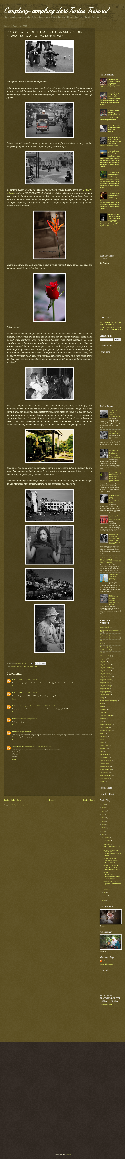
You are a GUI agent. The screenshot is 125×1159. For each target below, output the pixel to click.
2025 (103, 807)
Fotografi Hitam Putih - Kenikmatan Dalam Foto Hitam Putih (115, 498)
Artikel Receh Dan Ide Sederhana (23, 747)
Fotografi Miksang (105, 686)
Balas (14, 686)
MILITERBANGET (106, 1005)
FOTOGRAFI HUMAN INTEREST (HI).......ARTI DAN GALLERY (114, 453)
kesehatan (103, 718)
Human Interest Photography (108, 700)
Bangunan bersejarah (106, 635)
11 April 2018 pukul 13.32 (43, 747)
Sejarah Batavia (104, 745)
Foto (101, 653)
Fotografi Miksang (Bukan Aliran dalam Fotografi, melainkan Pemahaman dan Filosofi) (115, 477)
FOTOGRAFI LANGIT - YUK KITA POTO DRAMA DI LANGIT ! (111, 867)
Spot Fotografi (104, 757)
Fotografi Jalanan (105, 671)
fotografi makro (104, 682)
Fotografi (14, 666)
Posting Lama (89, 800)
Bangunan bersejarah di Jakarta (109, 638)
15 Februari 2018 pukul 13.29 (28, 680)
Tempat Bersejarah (105, 769)
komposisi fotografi (106, 724)
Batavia (102, 641)
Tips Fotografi (104, 772)
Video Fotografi (104, 778)
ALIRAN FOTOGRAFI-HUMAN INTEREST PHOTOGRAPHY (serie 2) (115, 599)
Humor (102, 704)
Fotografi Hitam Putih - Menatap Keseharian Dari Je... (112, 883)
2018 (103, 831)
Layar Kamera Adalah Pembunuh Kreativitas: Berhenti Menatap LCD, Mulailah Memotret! (110, 83)
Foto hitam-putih (105, 656)
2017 (103, 834)
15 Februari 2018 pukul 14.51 (28, 693)
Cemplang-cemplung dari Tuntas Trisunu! (56, 10)
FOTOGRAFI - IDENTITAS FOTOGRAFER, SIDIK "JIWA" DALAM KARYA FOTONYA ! (114, 539)
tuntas (104, 961)
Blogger (68, 1154)
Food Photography (105, 650)
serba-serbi (33, 666)
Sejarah (102, 742)
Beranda (51, 800)
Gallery (19, 666)
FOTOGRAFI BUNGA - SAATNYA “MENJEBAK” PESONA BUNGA (112, 852)
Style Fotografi (104, 763)
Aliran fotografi (104, 627)
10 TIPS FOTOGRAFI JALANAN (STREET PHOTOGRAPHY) (111, 860)
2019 (103, 828)
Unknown (15, 680)
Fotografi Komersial (106, 677)
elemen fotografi (105, 647)
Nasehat (102, 733)
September (107, 844)
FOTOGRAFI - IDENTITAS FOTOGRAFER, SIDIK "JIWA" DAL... (111, 875)
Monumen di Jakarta (106, 730)
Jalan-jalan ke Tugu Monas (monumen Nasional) (113, 577)
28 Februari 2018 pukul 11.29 (28, 719)
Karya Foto (26, 666)
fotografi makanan (105, 680)
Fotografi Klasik (105, 674)
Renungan (103, 736)
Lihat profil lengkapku (106, 964)
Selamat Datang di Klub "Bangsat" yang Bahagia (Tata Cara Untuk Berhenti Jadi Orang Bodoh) (110, 141)
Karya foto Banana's (106, 715)
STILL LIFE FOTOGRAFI (113, 432)
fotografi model (104, 688)
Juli (105, 892)
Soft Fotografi (104, 754)
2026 (103, 804)
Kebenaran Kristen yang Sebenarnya (24, 706)
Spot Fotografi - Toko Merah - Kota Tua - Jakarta (115, 517)
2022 (103, 818)
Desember (107, 837)
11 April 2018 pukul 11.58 (27, 732)
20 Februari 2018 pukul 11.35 (46, 706)
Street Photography (105, 760)
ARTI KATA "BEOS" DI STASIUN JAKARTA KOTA (114, 413)
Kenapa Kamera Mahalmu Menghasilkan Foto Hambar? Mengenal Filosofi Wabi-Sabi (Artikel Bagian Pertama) (110, 114)
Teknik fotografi (105, 766)
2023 (103, 814)
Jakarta (102, 706)
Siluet (101, 751)
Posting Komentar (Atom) (19, 805)
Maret (106, 896)
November (107, 841)
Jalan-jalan (103, 709)
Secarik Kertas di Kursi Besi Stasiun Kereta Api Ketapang (114, 128)
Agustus (106, 889)
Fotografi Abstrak (105, 665)
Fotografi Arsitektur (106, 668)
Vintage (102, 781)
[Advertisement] (24, 47)
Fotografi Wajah (104, 694)
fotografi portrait (105, 692)
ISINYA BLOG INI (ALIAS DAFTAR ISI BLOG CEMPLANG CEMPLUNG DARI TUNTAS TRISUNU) (110, 560)
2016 (103, 900)
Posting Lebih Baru (12, 800)
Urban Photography (106, 775)
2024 (103, 811)
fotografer (103, 659)
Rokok (102, 739)
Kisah (101, 721)
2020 (103, 824)
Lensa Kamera (104, 727)
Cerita (101, 644)
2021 (103, 821)
